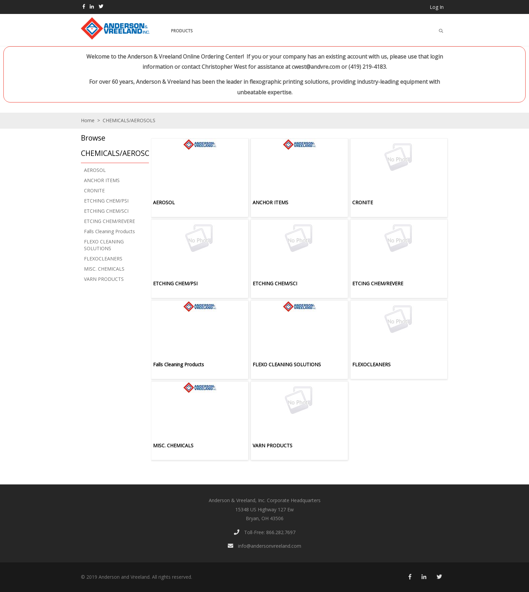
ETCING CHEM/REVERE (109, 221)
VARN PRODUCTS (104, 279)
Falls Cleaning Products (109, 231)
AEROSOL (95, 170)
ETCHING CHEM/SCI (106, 211)
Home (88, 120)
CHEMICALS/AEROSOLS (128, 120)
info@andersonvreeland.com (264, 546)
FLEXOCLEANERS (103, 258)
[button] (113, 146)
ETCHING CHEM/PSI (106, 200)
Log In (437, 7)
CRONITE (94, 190)
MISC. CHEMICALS (104, 269)
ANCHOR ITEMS (102, 180)
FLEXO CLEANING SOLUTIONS (104, 245)
